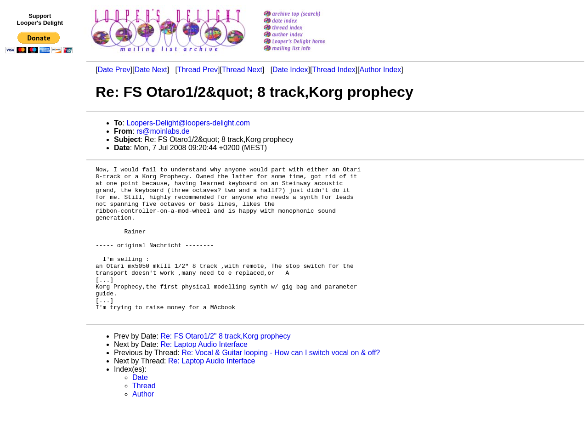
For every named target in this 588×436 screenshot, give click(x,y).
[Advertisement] (40, 247)
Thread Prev (197, 70)
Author (143, 424)
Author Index (380, 70)
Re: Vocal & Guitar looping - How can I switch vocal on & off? (280, 383)
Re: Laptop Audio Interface (203, 375)
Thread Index (333, 70)
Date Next (150, 70)
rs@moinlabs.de (163, 131)
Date (140, 408)
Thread (144, 416)
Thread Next (242, 70)
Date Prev (113, 70)
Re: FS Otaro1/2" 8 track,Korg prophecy (225, 366)
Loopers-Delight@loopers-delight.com (188, 123)
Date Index (290, 70)
